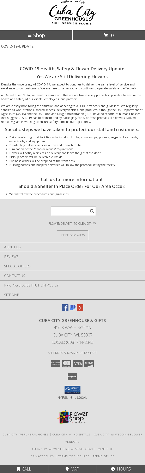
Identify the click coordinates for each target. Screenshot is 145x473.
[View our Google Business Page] (72, 309)
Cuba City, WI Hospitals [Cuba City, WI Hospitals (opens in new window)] (71, 434)
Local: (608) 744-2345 (72, 342)
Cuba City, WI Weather (49, 449)
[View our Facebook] (65, 309)
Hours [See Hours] (121, 469)
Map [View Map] (72, 469)
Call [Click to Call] (24, 469)
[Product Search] (73, 211)
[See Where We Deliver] (72, 235)
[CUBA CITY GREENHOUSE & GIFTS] (72, 24)
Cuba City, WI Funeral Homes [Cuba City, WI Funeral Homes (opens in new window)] (26, 434)
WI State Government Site (92, 449)
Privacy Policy (43, 456)
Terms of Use (103, 456)
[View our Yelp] (80, 309)
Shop (36, 35)
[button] (72, 390)
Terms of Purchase (73, 456)
